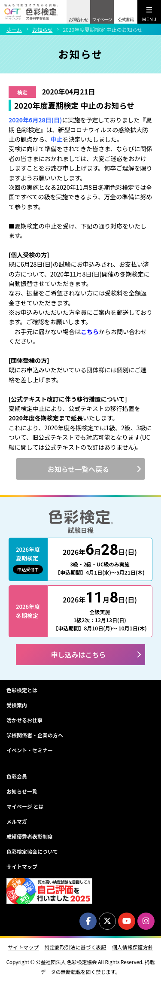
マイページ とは (25, 806)
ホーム (14, 29)
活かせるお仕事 (24, 720)
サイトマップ (21, 866)
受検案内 (16, 705)
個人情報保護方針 (132, 947)
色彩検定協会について (32, 851)
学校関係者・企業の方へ (34, 735)
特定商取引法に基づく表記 (75, 947)
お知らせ (42, 29)
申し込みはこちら (78, 654)
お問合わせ (78, 19)
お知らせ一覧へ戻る (78, 469)
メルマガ (16, 821)
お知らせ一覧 (21, 791)
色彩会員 (16, 776)
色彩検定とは (21, 690)
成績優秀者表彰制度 (29, 836)
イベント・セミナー (29, 750)
